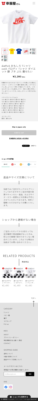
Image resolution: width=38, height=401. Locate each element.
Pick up (6, 324)
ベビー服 (7, 315)
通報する (33, 146)
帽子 (5, 318)
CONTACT (7, 343)
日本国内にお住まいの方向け (19, 138)
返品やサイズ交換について (13, 360)
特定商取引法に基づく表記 (13, 340)
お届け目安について (10, 357)
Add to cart (19, 132)
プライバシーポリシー (11, 337)
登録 (30, 374)
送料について (8, 354)
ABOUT (6, 335)
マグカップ (7, 321)
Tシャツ (6, 312)
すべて (5, 164)
